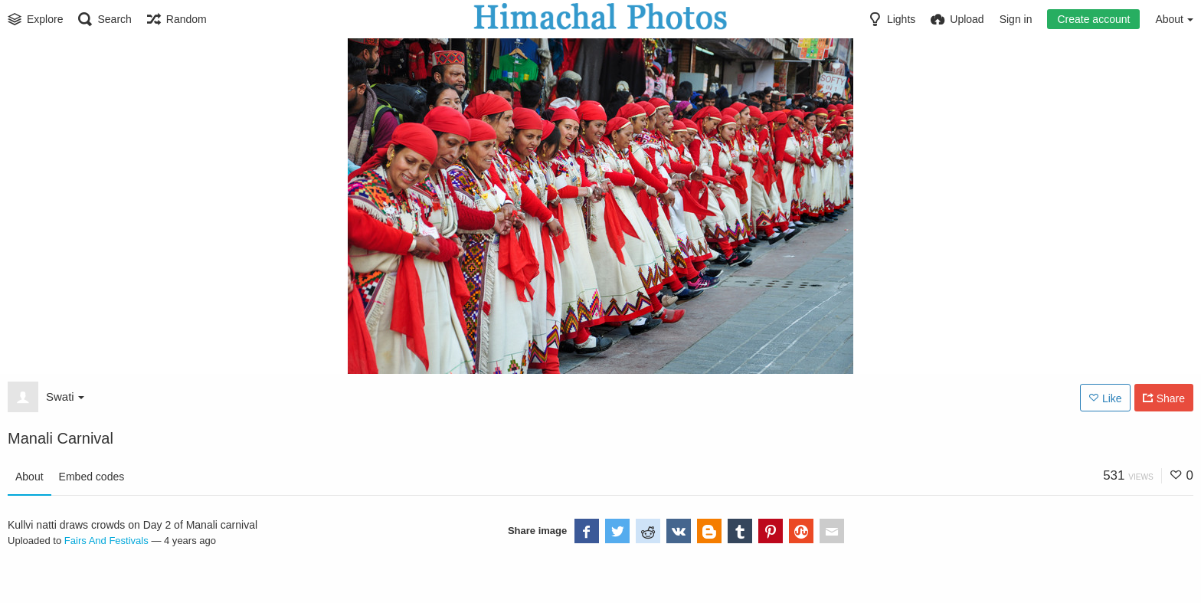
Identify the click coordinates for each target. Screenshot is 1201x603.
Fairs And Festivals (106, 540)
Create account (1093, 19)
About (29, 476)
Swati (65, 396)
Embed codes (92, 476)
